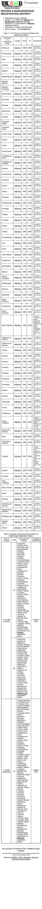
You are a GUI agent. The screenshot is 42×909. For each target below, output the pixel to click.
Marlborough (10, 22)
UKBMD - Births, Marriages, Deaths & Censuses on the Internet (25, 858)
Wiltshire (30, 23)
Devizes (27, 20)
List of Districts (32, 3)
